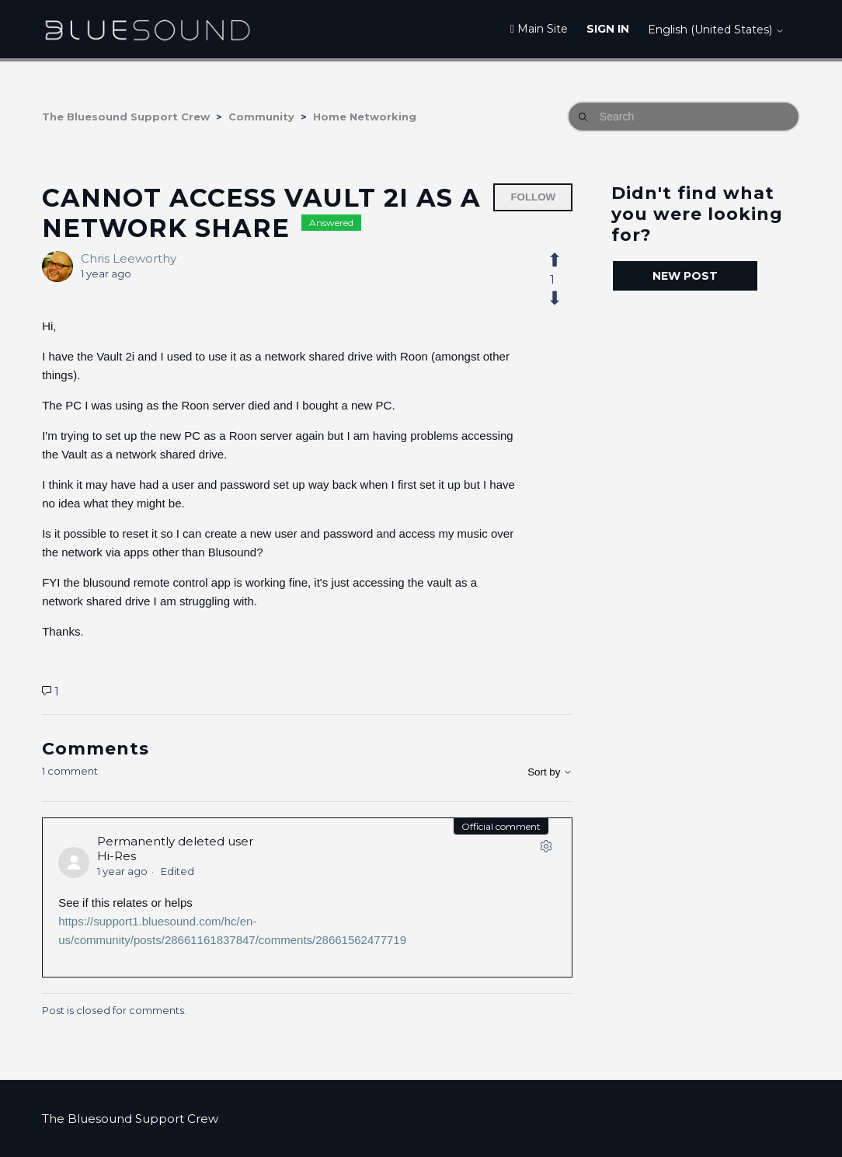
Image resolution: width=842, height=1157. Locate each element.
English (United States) (716, 30)
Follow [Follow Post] (532, 197)
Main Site (539, 29)
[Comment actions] (546, 849)
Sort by (549, 772)
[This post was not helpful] (563, 298)
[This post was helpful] (563, 260)
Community (261, 116)
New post (685, 276)
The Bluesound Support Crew (126, 116)
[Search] (683, 116)
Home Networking (364, 116)
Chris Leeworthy (128, 258)
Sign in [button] (607, 29)
